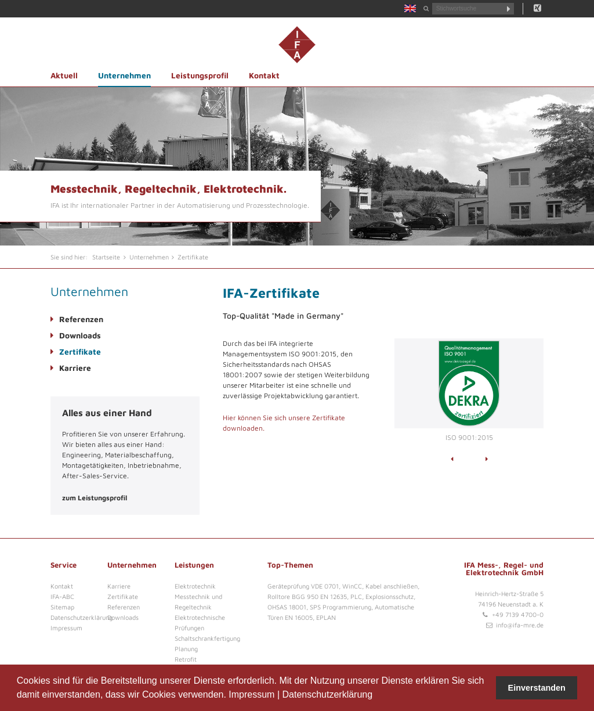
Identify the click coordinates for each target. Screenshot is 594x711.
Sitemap (62, 607)
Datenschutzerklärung (327, 694)
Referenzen (81, 319)
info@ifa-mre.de (520, 625)
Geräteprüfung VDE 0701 (303, 586)
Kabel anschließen (391, 586)
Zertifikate (80, 351)
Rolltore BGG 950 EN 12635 (307, 596)
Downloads (80, 335)
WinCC (352, 586)
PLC (356, 596)
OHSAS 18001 (286, 607)
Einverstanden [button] (537, 687)
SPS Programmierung (340, 607)
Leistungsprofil (200, 75)
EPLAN (326, 617)
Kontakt (264, 75)
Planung (186, 648)
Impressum (251, 694)
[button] (377, 696)
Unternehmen (124, 75)
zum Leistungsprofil (94, 497)
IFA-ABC (62, 596)
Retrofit (186, 659)
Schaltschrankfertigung (207, 638)
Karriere (75, 368)
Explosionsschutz (389, 596)
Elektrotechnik (195, 586)
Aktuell (64, 75)
